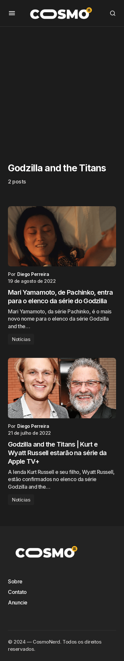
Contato (17, 592)
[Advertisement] (62, 88)
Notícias (21, 339)
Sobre (15, 581)
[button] (12, 13)
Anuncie (17, 602)
